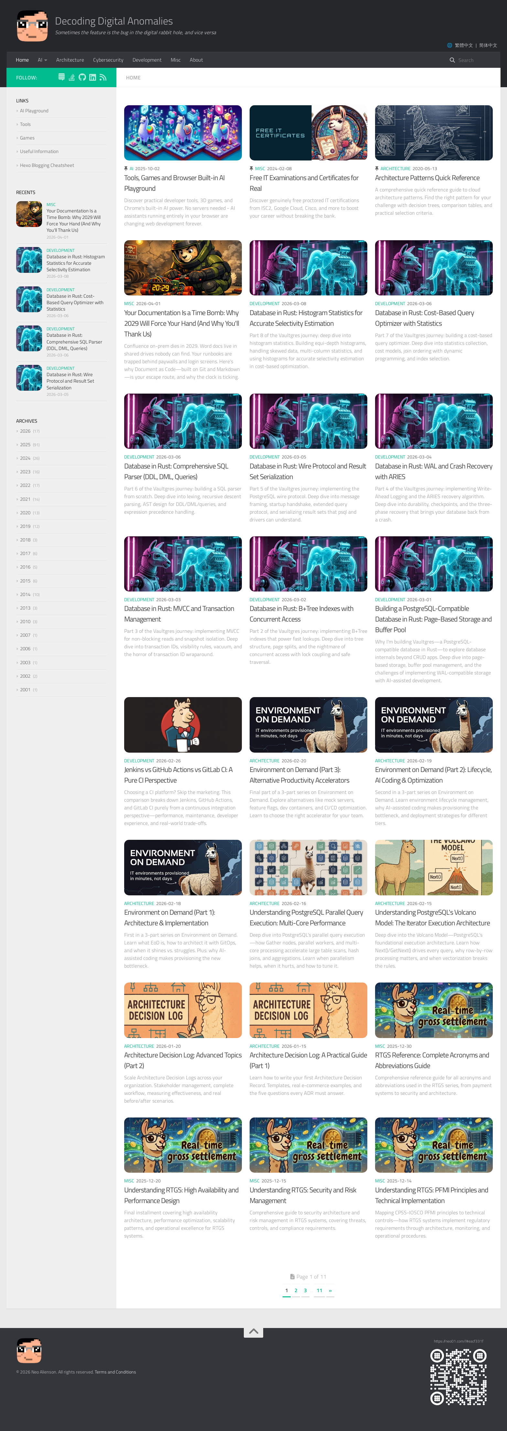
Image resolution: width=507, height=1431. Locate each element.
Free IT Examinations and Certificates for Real (304, 183)
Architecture (70, 60)
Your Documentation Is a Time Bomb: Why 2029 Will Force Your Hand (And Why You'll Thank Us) (181, 323)
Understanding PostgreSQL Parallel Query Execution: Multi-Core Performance (306, 917)
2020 (25, 512)
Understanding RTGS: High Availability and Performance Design (181, 1195)
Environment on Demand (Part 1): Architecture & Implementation (169, 917)
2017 (25, 553)
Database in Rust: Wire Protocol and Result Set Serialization (308, 471)
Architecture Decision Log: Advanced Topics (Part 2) (183, 1060)
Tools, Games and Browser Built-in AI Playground (174, 183)
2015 (25, 580)
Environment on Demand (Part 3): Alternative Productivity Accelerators (299, 775)
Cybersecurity (108, 60)
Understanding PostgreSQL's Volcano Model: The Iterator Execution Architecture (432, 917)
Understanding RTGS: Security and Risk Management (303, 1195)
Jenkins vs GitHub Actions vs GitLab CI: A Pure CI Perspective (178, 775)
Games (27, 137)
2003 (25, 662)
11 (319, 1290)
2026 (25, 431)
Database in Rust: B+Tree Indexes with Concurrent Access (301, 613)
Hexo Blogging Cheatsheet (47, 165)
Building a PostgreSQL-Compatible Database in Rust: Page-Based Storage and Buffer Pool (433, 619)
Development (147, 60)
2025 (25, 444)
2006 (25, 648)
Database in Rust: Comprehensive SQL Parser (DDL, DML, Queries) (176, 471)
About (196, 60)
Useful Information (39, 151)
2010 (25, 621)
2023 (25, 471)
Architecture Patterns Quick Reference (427, 177)
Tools (25, 124)
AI (40, 60)
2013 (25, 608)
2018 (25, 539)
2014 (25, 594)
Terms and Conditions (115, 1371)
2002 (25, 676)
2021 (25, 499)
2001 (25, 689)
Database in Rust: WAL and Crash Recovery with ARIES (433, 471)
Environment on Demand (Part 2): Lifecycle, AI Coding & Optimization (433, 775)
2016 (25, 567)
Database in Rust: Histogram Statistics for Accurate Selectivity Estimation (306, 318)
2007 (25, 635)
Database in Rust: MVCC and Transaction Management (179, 613)
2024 (25, 458)
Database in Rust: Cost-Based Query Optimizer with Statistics (424, 318)
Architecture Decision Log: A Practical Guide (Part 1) (308, 1060)
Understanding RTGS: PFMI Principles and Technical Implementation (431, 1195)
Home (22, 60)
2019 (25, 526)
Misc (176, 60)
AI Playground (34, 110)
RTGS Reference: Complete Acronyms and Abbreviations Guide (432, 1060)
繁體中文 (464, 45)
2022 (25, 485)
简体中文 (488, 45)
